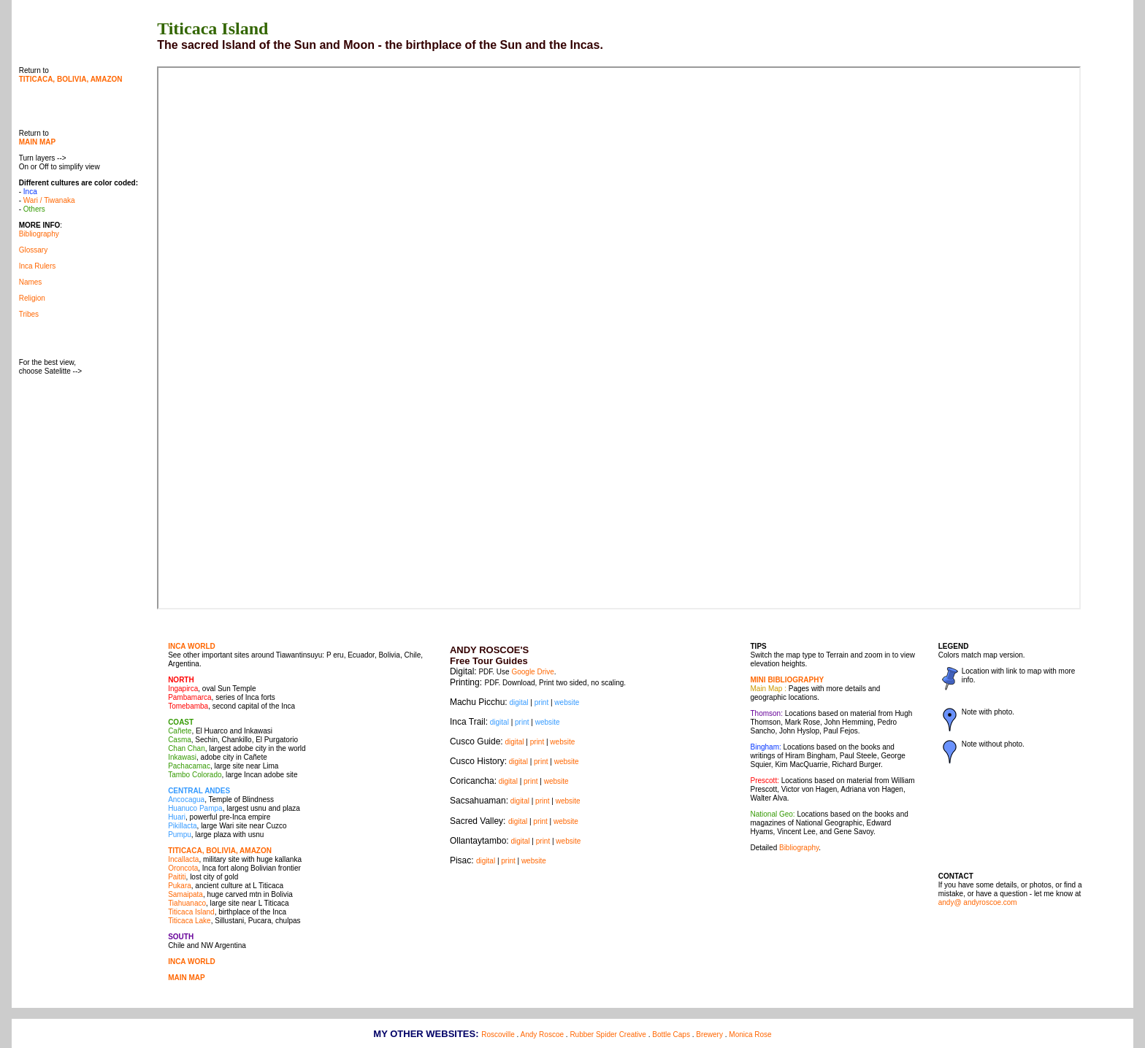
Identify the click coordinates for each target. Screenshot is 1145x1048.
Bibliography (39, 234)
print (541, 702)
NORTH (181, 680)
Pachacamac (189, 766)
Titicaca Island (191, 912)
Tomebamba (188, 706)
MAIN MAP (186, 978)
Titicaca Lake (189, 921)
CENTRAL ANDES (199, 791)
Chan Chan (186, 748)
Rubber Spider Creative (608, 1034)
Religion (32, 298)
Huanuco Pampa (195, 808)
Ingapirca (183, 689)
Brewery (709, 1034)
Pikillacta (182, 826)
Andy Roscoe (542, 1034)
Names (30, 282)
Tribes (29, 314)
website (566, 702)
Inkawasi (182, 757)
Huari (176, 817)
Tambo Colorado (194, 775)
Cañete (179, 731)
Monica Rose (750, 1034)
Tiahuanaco (187, 903)
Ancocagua (186, 799)
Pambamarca (189, 697)
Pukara (179, 886)
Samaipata (185, 894)
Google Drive (532, 672)
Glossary (33, 250)
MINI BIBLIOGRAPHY (787, 680)
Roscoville (498, 1034)
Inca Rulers (37, 266)
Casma (179, 740)
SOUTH (181, 937)
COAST (181, 722)
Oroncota (183, 868)
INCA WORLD (191, 646)
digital (518, 702)
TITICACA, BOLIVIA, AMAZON (220, 851)
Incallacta (183, 859)
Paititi (176, 877)
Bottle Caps (671, 1034)
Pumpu (179, 835)
